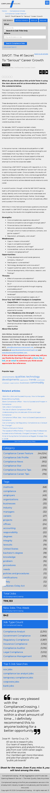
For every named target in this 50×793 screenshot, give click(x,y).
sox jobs (7, 669)
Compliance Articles (17, 11)
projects (7, 520)
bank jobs (8, 686)
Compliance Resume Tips (17, 470)
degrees (7, 536)
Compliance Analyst (14, 631)
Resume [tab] (43, 20)
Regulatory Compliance (16, 640)
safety (6, 581)
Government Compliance (17, 635)
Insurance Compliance (15, 644)
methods (8, 487)
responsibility (10, 532)
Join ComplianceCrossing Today (25, 441)
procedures (9, 565)
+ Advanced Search (9, 47)
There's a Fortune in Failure (12, 428)
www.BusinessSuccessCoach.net (24, 350)
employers (9, 495)
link (3, 361)
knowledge (9, 557)
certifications (10, 577)
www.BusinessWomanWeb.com (14, 353)
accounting (9, 528)
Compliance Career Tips (16, 474)
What (6, 24)
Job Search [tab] (8, 20)
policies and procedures (16, 573)
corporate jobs (11, 681)
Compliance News (13, 461)
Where (7, 33)
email (13, 361)
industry (7, 507)
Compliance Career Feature (15, 14)
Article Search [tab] (21, 20)
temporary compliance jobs (18, 677)
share (35, 358)
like (40, 358)
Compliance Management (17, 656)
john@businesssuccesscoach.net (20, 347)
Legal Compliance (13, 652)
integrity (7, 540)
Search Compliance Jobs (15, 43)
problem (8, 561)
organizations (10, 499)
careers (7, 516)
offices (7, 524)
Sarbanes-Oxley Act (14, 586)
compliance (9, 491)
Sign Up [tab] (34, 20)
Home (4, 11)
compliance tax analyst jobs (18, 673)
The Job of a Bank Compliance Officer (16, 409)
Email (4, 368)
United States (10, 549)
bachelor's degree (13, 553)
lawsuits (7, 544)
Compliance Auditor (14, 648)
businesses (9, 503)
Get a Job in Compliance (11, 407)
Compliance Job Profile (16, 457)
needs (6, 569)
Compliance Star (12, 465)
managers (8, 512)
